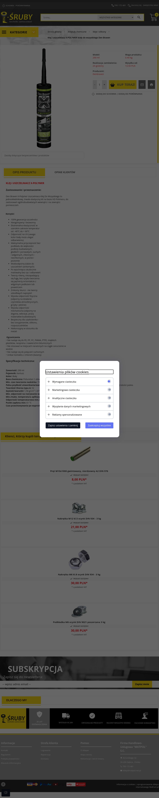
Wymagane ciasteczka (64, 381)
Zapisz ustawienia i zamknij (63, 425)
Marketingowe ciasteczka (66, 389)
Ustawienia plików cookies (67, 372)
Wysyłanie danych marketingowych (71, 406)
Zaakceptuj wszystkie (99, 425)
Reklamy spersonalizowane (67, 414)
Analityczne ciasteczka (64, 398)
